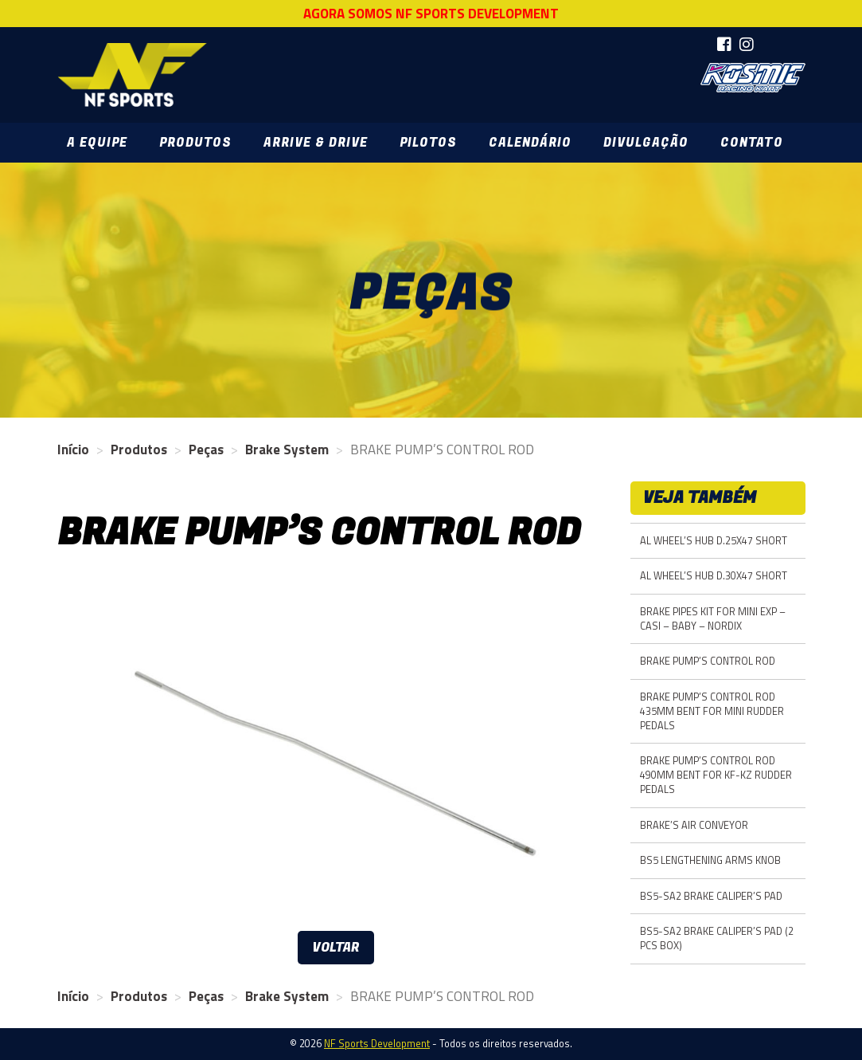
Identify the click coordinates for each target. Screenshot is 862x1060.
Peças (206, 449)
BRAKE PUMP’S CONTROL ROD (707, 661)
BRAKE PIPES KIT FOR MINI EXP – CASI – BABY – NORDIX (713, 619)
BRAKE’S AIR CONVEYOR (694, 825)
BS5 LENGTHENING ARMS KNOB (710, 860)
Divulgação (645, 142)
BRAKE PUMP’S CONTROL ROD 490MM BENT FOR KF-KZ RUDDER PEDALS (716, 775)
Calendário (530, 142)
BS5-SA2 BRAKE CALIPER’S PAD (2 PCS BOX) (717, 938)
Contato (751, 142)
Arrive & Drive (315, 142)
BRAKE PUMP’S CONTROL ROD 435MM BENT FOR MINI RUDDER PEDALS (712, 711)
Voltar (336, 947)
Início (73, 449)
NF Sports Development (131, 75)
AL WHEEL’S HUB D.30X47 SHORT (713, 575)
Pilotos (428, 142)
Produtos (195, 142)
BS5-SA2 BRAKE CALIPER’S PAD (711, 896)
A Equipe (97, 142)
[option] (336, 750)
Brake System (287, 449)
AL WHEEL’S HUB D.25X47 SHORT (713, 540)
